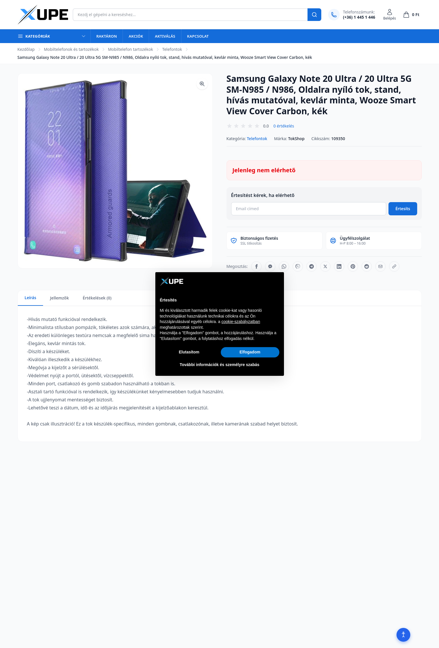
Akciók (136, 36)
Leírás (30, 297)
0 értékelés (283, 126)
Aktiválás (165, 36)
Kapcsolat (198, 36)
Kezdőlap (26, 49)
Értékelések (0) (97, 298)
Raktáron (106, 36)
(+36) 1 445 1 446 (359, 17)
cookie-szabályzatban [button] (240, 321)
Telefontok (172, 49)
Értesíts (402, 208)
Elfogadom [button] (249, 352)
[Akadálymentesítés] (403, 635)
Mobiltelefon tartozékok (130, 49)
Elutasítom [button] (189, 352)
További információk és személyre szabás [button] (220, 364)
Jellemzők (59, 298)
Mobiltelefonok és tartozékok (71, 49)
